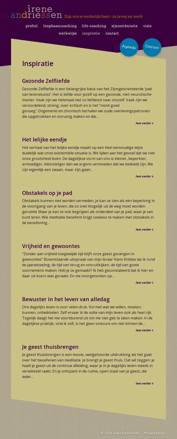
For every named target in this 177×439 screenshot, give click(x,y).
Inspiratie (91, 33)
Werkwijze (68, 33)
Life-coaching (94, 26)
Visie (147, 26)
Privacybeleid (154, 433)
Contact (112, 33)
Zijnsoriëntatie (125, 26)
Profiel (32, 26)
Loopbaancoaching (60, 26)
